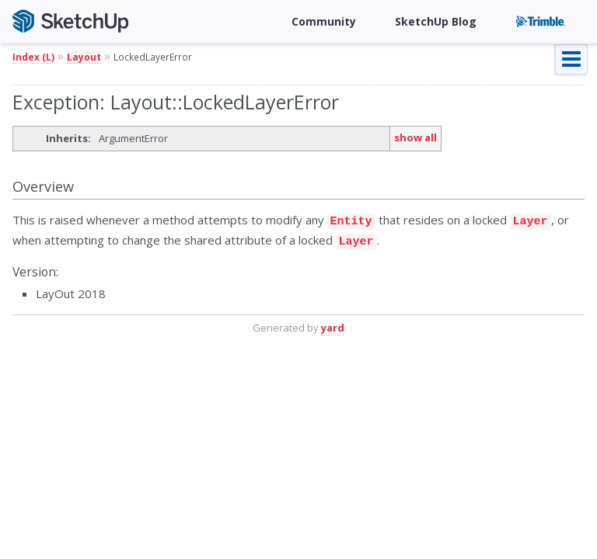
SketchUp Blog (436, 21)
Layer (530, 219)
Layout (84, 56)
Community (324, 21)
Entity (351, 219)
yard (332, 323)
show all (415, 137)
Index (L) (33, 56)
